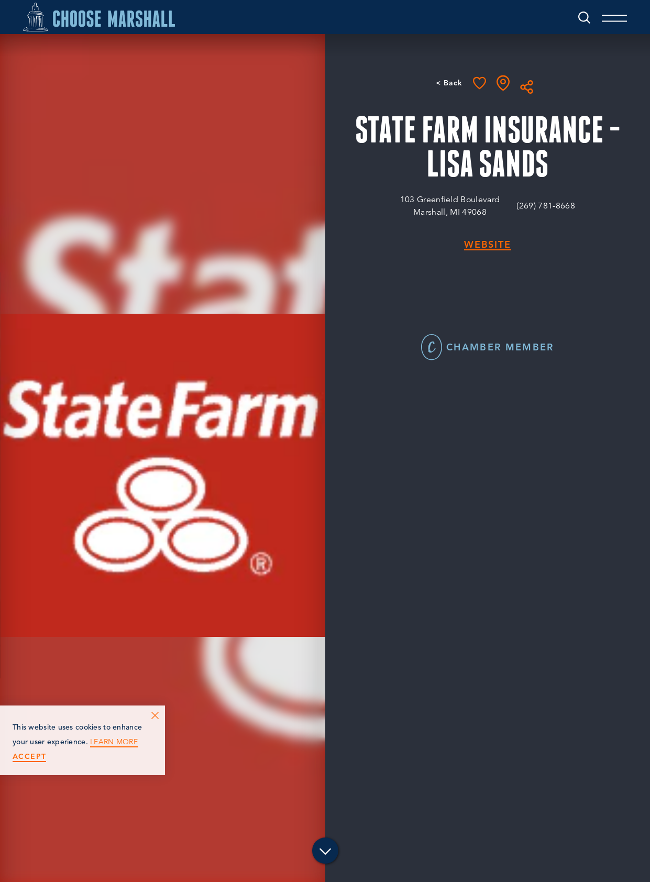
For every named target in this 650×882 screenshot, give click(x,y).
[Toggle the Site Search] (584, 17)
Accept (29, 756)
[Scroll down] (325, 852)
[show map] (503, 83)
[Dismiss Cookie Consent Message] (155, 715)
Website (487, 244)
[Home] (99, 17)
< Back (449, 82)
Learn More (114, 741)
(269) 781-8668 (545, 206)
